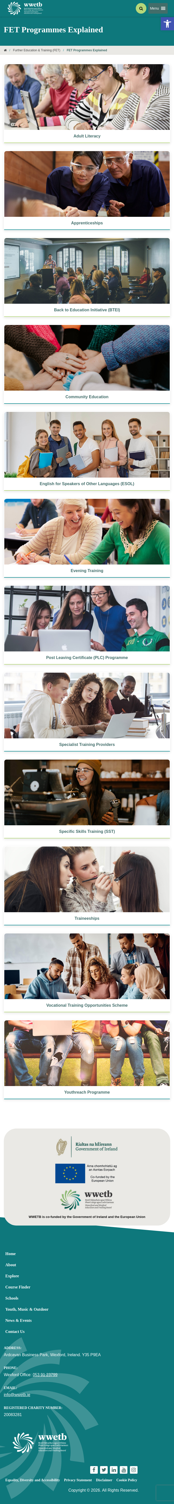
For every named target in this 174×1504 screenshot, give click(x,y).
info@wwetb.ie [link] (17, 1395)
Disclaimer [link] (104, 1480)
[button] (154, 8)
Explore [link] (12, 1276)
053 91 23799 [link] (45, 1375)
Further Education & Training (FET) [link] (36, 50)
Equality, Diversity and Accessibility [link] (32, 1480)
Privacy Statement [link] (78, 1480)
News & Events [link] (18, 1320)
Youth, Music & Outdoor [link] (27, 1309)
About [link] (10, 1265)
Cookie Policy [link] (127, 1480)
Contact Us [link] (15, 1331)
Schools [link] (11, 1298)
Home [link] (10, 1254)
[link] (167, 23)
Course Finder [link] (17, 1287)
